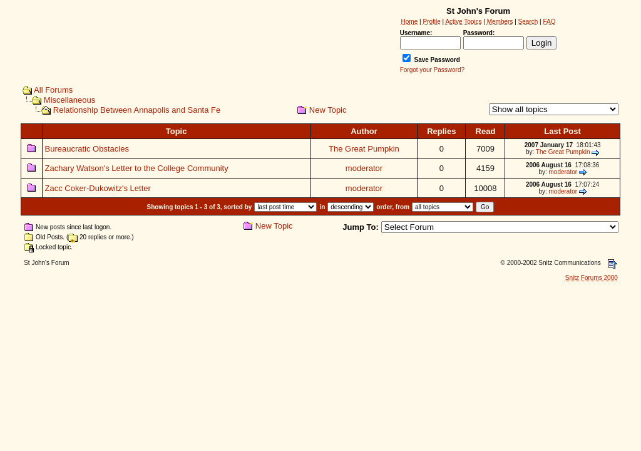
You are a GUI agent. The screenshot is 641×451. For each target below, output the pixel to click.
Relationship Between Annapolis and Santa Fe (136, 110)
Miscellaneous (69, 100)
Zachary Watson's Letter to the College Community (136, 168)
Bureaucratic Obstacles (87, 148)
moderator (364, 168)
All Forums (53, 90)
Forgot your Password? (432, 69)
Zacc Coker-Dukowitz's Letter (98, 188)
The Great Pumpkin (364, 148)
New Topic (328, 110)
